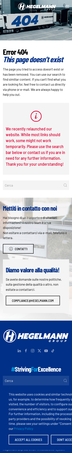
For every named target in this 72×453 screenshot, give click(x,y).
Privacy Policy (23, 428)
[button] (67, 6)
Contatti (18, 249)
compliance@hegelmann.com (33, 300)
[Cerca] (36, 185)
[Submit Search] (65, 185)
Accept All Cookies (28, 440)
